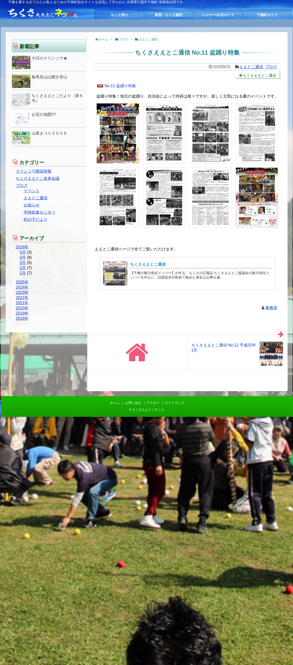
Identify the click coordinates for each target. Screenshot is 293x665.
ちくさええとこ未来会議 (37, 178)
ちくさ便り (119, 15)
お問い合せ (133, 403)
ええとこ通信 (251, 67)
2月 (23, 268)
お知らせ (32, 205)
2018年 (22, 318)
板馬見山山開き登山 (49, 77)
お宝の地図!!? (44, 114)
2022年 (22, 298)
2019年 (22, 313)
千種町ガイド (267, 15)
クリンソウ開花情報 (33, 171)
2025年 (22, 282)
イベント (32, 191)
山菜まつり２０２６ (49, 133)
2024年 (22, 287)
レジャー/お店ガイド (218, 15)
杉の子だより (35, 219)
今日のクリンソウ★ (49, 58)
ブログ (271, 67)
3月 (23, 263)
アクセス (153, 403)
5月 (23, 252)
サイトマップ (174, 403)
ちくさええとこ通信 (259, 75)
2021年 (22, 303)
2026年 (22, 247)
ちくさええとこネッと (148, 409)
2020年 (22, 308)
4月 (23, 257)
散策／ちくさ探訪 (168, 15)
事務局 (271, 308)
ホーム (115, 403)
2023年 (22, 292)
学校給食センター (39, 212)
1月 (23, 273)
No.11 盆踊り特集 (120, 86)
